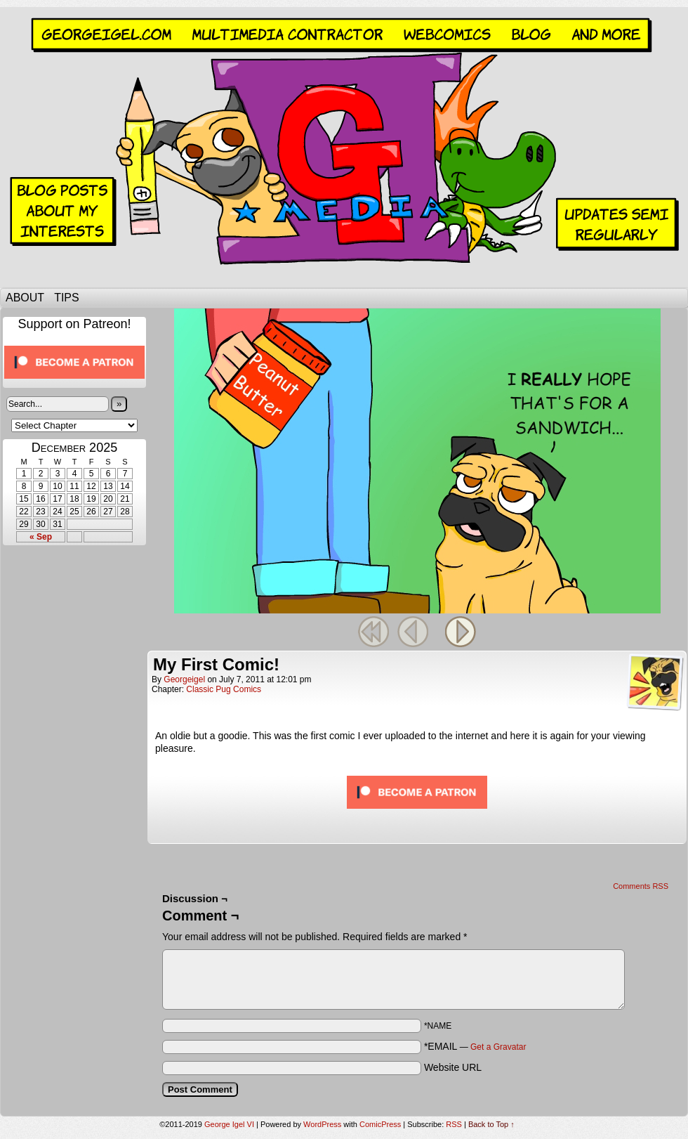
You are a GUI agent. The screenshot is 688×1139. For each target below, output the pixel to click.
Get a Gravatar (498, 1047)
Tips (66, 298)
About (25, 298)
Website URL (453, 1067)
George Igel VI (344, 147)
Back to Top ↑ (491, 1124)
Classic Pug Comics (223, 689)
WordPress (322, 1124)
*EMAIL (475, 1046)
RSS (454, 1124)
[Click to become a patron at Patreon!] (74, 383)
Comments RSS (640, 886)
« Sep (40, 537)
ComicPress (380, 1124)
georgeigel (184, 679)
